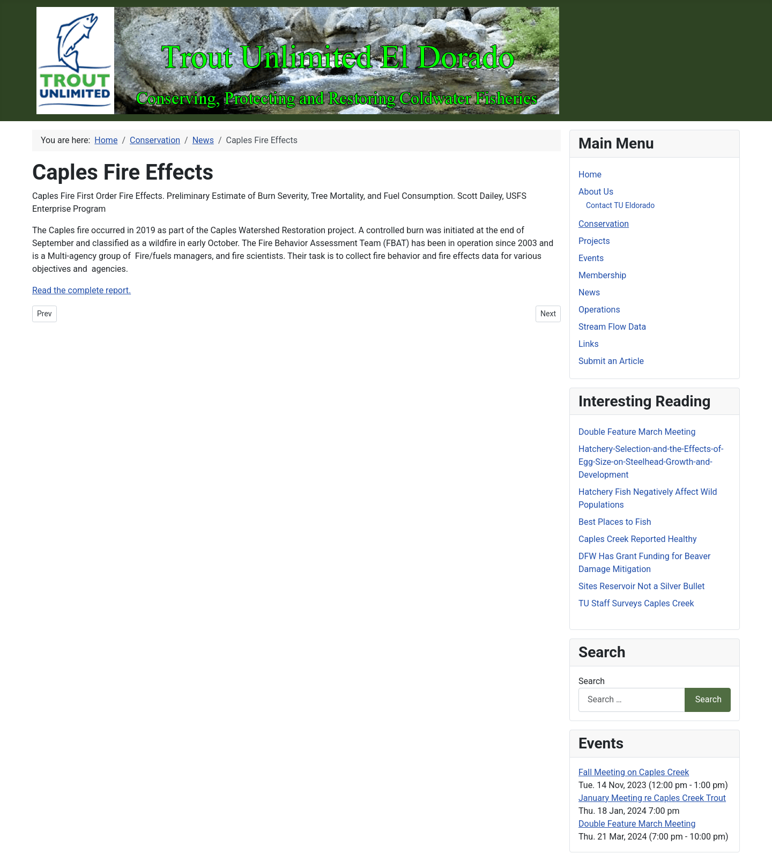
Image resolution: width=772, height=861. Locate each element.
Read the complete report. (81, 290)
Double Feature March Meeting (636, 824)
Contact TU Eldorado (620, 205)
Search (591, 681)
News (589, 292)
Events (591, 258)
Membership (602, 275)
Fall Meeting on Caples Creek (633, 772)
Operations (599, 310)
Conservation (603, 224)
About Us (595, 192)
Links (588, 344)
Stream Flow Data (612, 327)
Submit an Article (611, 361)
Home (590, 174)
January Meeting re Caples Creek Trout (652, 798)
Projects (594, 241)
